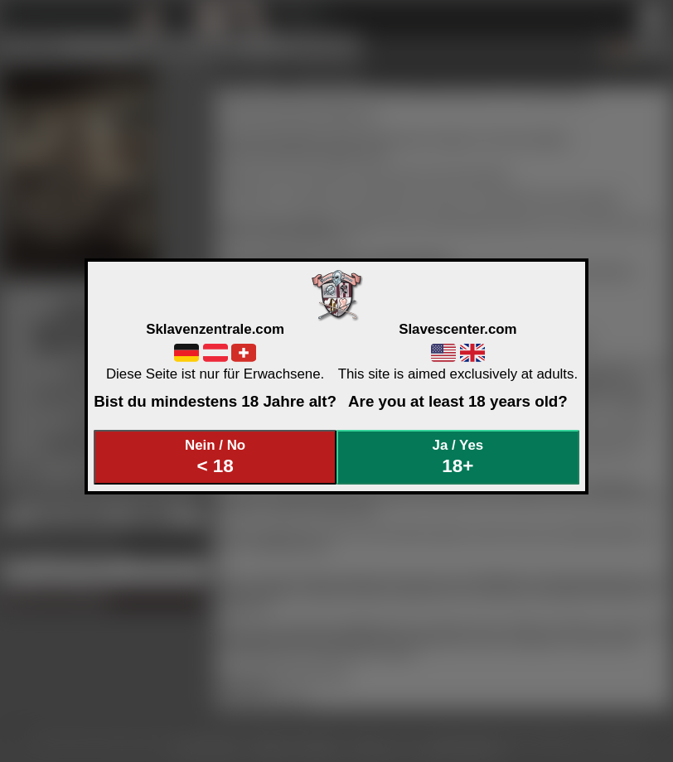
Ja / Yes (458, 456)
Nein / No (215, 456)
